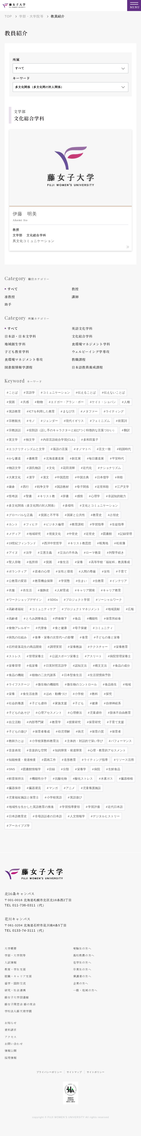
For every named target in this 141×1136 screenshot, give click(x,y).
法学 (28, 552)
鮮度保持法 (16, 778)
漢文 (45, 477)
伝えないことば (114, 392)
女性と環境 (65, 571)
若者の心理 (42, 571)
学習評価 (93, 807)
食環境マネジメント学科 (91, 344)
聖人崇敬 (14, 562)
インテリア (119, 581)
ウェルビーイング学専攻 (91, 351)
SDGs (53, 599)
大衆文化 (14, 477)
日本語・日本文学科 (20, 336)
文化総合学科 (82, 336)
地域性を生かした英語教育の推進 (31, 807)
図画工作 (49, 759)
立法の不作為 (68, 552)
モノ (31, 421)
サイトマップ (74, 1072)
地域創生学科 (15, 344)
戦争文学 (42, 486)
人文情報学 (77, 816)
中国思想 (62, 477)
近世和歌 (102, 486)
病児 (80, 731)
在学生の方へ (82, 962)
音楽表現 (14, 750)
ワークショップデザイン (25, 599)
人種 (126, 402)
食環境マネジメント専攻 (24, 359)
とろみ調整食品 (36, 618)
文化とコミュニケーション (99, 505)
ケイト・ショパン (103, 402)
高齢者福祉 (16, 609)
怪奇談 (13, 496)
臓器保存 (14, 788)
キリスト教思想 (80, 543)
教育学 (56, 722)
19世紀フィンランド (22, 543)
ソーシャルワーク (109, 599)
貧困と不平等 (49, 515)
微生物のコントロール (81, 684)
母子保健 (80, 628)
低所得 (33, 562)
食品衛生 (110, 684)
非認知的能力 (116, 496)
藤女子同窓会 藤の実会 (20, 1004)
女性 (106, 571)
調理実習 (55, 646)
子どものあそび (19, 712)
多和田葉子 (90, 439)
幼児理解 (63, 731)
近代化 (87, 468)
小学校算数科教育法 (45, 741)
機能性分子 (39, 778)
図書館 (107, 534)
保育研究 (94, 722)
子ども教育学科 (17, 351)
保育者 (116, 731)
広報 (130, 609)
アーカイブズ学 (19, 825)
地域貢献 (113, 609)
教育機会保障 (43, 581)
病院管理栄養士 (120, 656)
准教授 (10, 296)
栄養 (79, 562)
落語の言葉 (60, 449)
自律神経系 (113, 703)
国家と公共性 (75, 515)
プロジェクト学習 (77, 599)
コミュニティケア (43, 609)
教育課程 (77, 524)
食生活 (64, 562)
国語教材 (62, 486)
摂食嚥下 (60, 618)
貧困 (11, 402)
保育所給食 (113, 618)
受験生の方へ (82, 948)
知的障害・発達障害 (68, 750)
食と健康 (60, 628)
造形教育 (69, 759)
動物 (39, 402)
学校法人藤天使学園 (18, 1011)
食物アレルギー (19, 628)
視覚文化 (54, 534)
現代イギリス (74, 421)
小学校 (79, 694)
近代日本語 (115, 807)
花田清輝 (68, 468)
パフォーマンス (121, 741)
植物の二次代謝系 (43, 675)
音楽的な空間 (37, 750)
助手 (8, 304)
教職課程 (79, 359)
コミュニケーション (56, 392)
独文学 (30, 439)
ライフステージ (19, 684)
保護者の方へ (82, 976)
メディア (14, 534)
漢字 (31, 477)
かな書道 (14, 458)
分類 (65, 769)
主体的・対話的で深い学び (84, 741)
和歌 (119, 477)
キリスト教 (47, 496)
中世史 (73, 534)
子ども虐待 (39, 703)
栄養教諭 (75, 646)
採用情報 (11, 1058)
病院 (96, 769)
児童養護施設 (91, 788)
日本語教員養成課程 (87, 367)
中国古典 (82, 477)
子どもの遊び (17, 731)
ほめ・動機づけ (56, 694)
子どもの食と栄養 (107, 637)
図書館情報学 (31, 769)
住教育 (99, 581)
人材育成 (62, 590)
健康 (94, 703)
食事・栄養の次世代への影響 (54, 637)
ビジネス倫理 (54, 524)
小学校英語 (54, 797)
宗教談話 (14, 430)
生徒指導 (117, 524)
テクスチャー (98, 646)
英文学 (13, 439)
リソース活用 (124, 759)
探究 (108, 694)
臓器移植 (126, 778)
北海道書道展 (54, 458)
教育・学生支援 (15, 969)
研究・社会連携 (15, 990)
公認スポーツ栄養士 (65, 656)
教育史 (97, 515)
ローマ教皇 (93, 552)
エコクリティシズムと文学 (26, 449)
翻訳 (126, 430)
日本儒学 (102, 477)
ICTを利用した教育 (41, 411)
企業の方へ (80, 983)
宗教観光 (14, 421)
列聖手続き (116, 552)
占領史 (114, 515)
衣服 (11, 590)
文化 (51, 468)
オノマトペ (83, 449)
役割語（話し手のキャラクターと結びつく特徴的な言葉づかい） (72, 430)
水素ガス (106, 778)
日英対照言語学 (56, 665)
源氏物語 (34, 468)
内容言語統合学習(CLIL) (58, 439)
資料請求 (11, 1030)
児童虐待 (95, 712)
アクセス (11, 1037)
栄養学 (81, 769)
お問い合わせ (14, 1044)
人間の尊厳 (88, 571)
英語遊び (75, 797)
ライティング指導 (95, 759)
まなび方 (68, 411)
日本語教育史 (17, 816)
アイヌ (13, 552)
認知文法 (80, 665)
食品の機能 (16, 675)
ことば (13, 392)
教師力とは (16, 741)
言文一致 (104, 449)
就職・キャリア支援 (18, 976)
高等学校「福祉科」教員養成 (110, 562)
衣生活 (27, 590)
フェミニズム (100, 421)
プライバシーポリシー (49, 1072)
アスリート (94, 656)
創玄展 (76, 458)
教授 (75, 288)
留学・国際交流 (15, 983)
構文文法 (100, 665)
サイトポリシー (96, 1072)
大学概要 (11, 948)
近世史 (90, 534)
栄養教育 (121, 646)
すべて (12, 288)
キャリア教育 (111, 590)
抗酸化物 (60, 778)
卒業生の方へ (82, 969)
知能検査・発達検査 (22, 759)
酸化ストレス (83, 778)
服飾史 (44, 590)
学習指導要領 (70, 807)
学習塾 (65, 581)
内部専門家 (36, 722)
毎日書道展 (96, 458)
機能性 (93, 618)
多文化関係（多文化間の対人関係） (32, 505)
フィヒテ (31, 524)
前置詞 (122, 421)
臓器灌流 (34, 788)
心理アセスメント (49, 712)
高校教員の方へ (83, 955)
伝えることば (86, 392)
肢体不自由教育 (120, 712)
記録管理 (125, 534)
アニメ (70, 788)
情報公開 (11, 1050)
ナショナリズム (110, 468)
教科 (94, 694)
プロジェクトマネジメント (81, 609)
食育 (84, 637)
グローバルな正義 (20, 515)
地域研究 (34, 534)
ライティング (114, 411)
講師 (75, 296)
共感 (25, 402)
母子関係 (82, 486)
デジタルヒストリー (106, 816)
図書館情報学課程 (19, 367)
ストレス (14, 656)
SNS (11, 769)
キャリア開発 (85, 590)
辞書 (65, 496)
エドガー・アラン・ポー (67, 402)
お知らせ (11, 1023)
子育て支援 (116, 722)
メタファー (90, 411)
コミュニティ (103, 628)
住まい (82, 581)
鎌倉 (11, 486)
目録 (51, 769)
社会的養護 (16, 703)
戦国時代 (124, 449)
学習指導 (97, 524)
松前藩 (120, 543)
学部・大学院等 (31, 16)
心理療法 (75, 712)
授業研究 (74, 722)
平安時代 (117, 458)
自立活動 (14, 722)
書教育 (33, 458)
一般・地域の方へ (85, 990)
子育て (122, 571)
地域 (127, 684)
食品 (77, 618)
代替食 (42, 628)
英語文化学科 (82, 328)
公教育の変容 (17, 581)
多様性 (69, 505)
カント (13, 524)
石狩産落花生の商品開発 (25, 646)
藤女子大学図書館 (17, 997)
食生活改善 (30, 694)
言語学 (30, 392)
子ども (79, 703)
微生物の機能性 (48, 684)
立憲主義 (45, 552)
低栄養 (33, 665)
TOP (8, 16)
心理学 (95, 496)
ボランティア (17, 571)
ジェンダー (50, 421)
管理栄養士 (36, 656)
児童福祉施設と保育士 (23, 797)
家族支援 (60, 703)
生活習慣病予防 (100, 675)
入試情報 (11, 962)
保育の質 (97, 731)
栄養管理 (14, 665)
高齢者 (13, 618)
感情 (79, 496)
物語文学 (14, 468)
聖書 (28, 496)
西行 (25, 486)
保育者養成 (42, 731)
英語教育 (14, 411)
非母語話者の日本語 (48, 816)
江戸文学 (122, 486)
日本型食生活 (72, 675)
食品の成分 (122, 665)
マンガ (53, 788)
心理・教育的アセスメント (107, 750)
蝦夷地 (103, 543)
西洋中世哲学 (52, 543)
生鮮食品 (113, 769)
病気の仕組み (17, 637)
